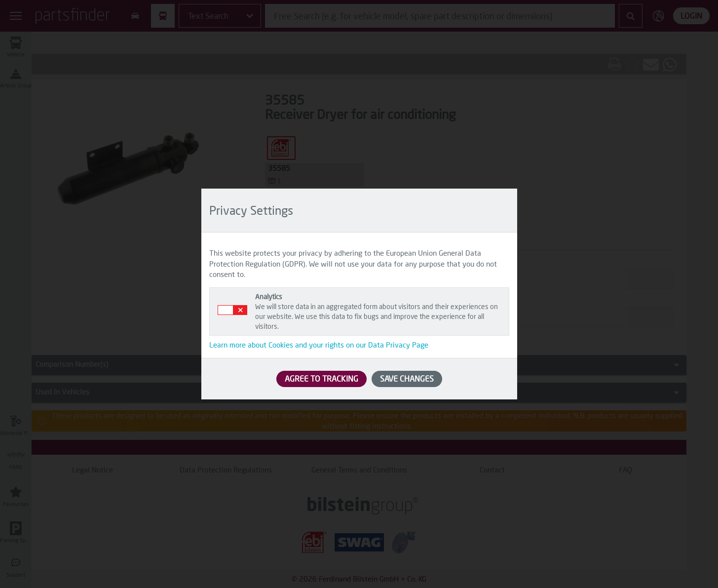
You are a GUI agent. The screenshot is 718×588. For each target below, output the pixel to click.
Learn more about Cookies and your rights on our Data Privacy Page (318, 344)
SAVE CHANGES (407, 378)
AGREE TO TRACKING (321, 378)
